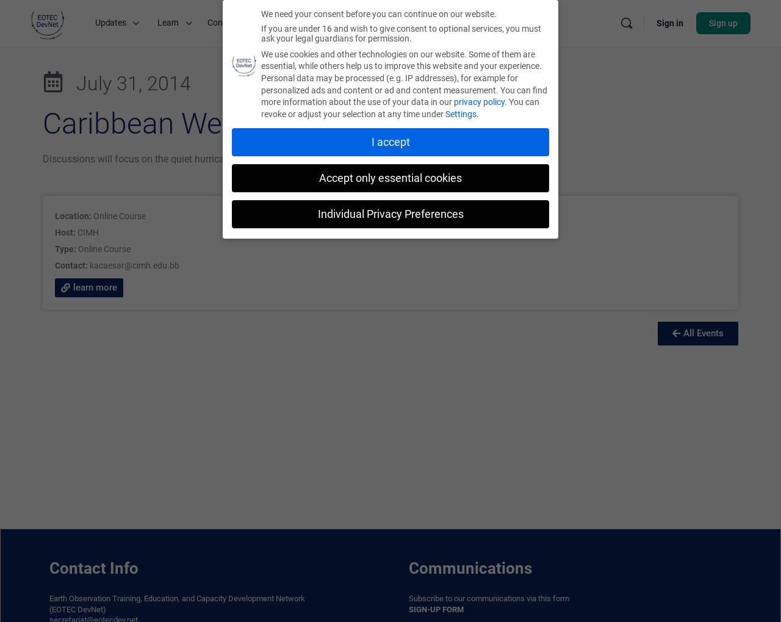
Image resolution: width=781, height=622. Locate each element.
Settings (461, 114)
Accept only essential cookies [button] (390, 178)
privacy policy (479, 102)
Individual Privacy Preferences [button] (391, 214)
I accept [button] (391, 142)
